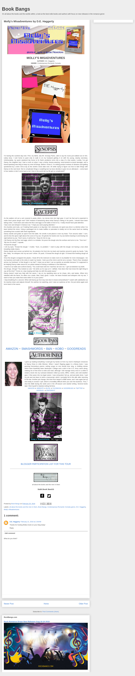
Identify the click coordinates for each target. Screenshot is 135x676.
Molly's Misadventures (11, 509)
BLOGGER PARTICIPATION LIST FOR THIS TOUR (46, 464)
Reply (12, 528)
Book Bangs (16, 9)
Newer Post (9, 604)
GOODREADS (76, 348)
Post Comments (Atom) (50, 611)
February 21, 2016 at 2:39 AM (31, 522)
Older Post (83, 604)
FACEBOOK (57, 388)
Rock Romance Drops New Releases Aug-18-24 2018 (27, 621)
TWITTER (79, 388)
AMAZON (12, 348)
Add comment (10, 533)
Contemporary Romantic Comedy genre (61, 507)
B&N (49, 348)
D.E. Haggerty (81, 507)
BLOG (48, 388)
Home (46, 604)
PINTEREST (50, 390)
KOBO (59, 348)
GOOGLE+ (40, 390)
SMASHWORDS (32, 348)
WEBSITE (40, 388)
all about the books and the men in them (23, 507)
